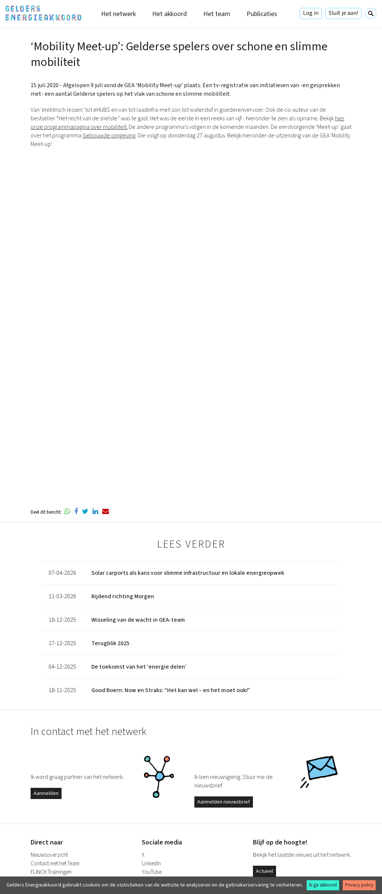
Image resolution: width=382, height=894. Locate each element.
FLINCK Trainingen (51, 872)
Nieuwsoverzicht (49, 855)
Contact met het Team (55, 864)
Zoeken (370, 13)
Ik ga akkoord (323, 885)
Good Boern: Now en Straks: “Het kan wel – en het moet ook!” (170, 690)
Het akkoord (169, 14)
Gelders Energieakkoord (43, 13)
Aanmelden (46, 793)
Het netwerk (118, 14)
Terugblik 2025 (110, 643)
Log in (311, 13)
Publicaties (262, 14)
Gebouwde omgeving (108, 135)
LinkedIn (151, 864)
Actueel (264, 871)
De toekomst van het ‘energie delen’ (139, 667)
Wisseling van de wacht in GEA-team (138, 620)
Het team (216, 14)
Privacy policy (359, 885)
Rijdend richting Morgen (122, 596)
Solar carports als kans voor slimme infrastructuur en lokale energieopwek (187, 573)
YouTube (152, 872)
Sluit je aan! (343, 13)
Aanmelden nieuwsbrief (223, 802)
